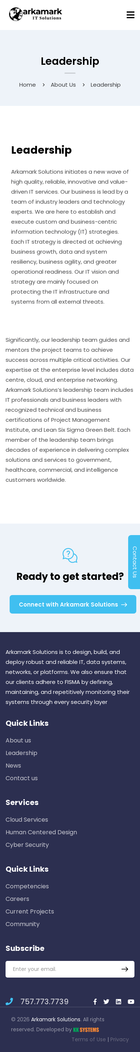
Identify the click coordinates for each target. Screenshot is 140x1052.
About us (63, 84)
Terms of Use (88, 1039)
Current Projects (30, 911)
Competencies (27, 886)
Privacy (119, 1039)
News (13, 765)
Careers (17, 899)
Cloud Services (27, 819)
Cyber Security (27, 845)
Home (27, 84)
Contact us (22, 778)
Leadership (21, 753)
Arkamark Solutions (55, 1019)
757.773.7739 (37, 1001)
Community (23, 924)
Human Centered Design (41, 832)
